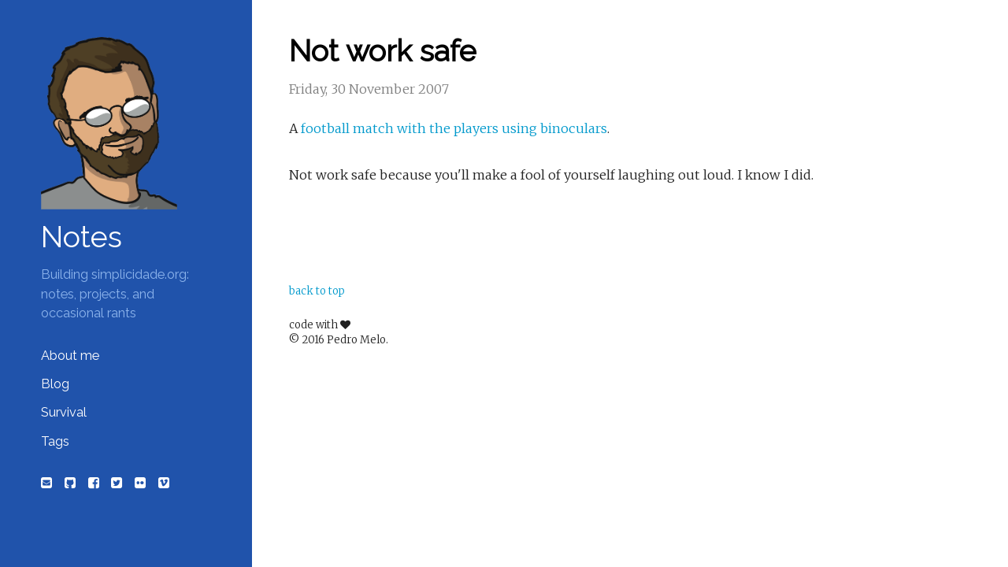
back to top (317, 291)
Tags (55, 441)
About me (70, 355)
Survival (64, 412)
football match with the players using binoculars (454, 128)
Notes (81, 237)
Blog (55, 383)
